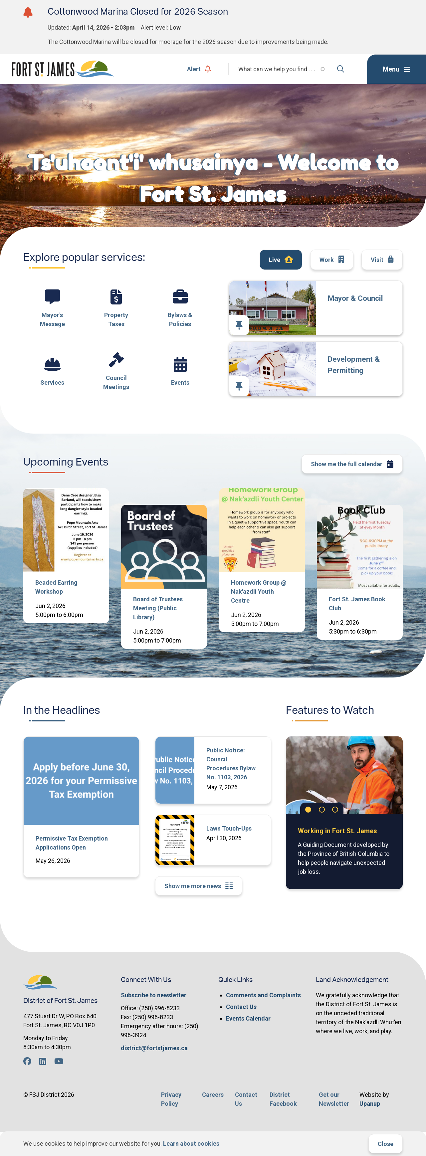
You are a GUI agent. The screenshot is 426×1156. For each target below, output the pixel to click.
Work (332, 260)
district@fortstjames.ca (154, 1048)
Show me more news (198, 886)
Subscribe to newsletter (153, 995)
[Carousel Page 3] (335, 810)
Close (385, 1143)
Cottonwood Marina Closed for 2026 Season (138, 11)
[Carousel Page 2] (322, 810)
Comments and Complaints (263, 995)
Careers (213, 1094)
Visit (382, 260)
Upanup (369, 1103)
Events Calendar (248, 1018)
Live (281, 260)
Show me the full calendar (352, 464)
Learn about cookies (191, 1143)
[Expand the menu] (396, 69)
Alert (199, 69)
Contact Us (241, 1006)
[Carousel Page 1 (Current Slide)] (308, 810)
